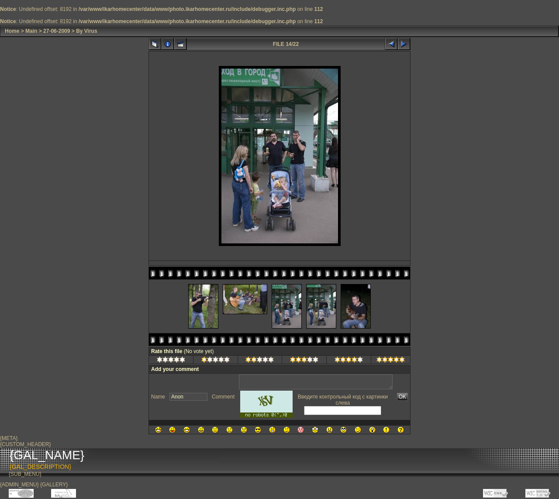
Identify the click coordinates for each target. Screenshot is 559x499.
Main (31, 31)
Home (12, 31)
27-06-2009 (56, 31)
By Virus (86, 31)
